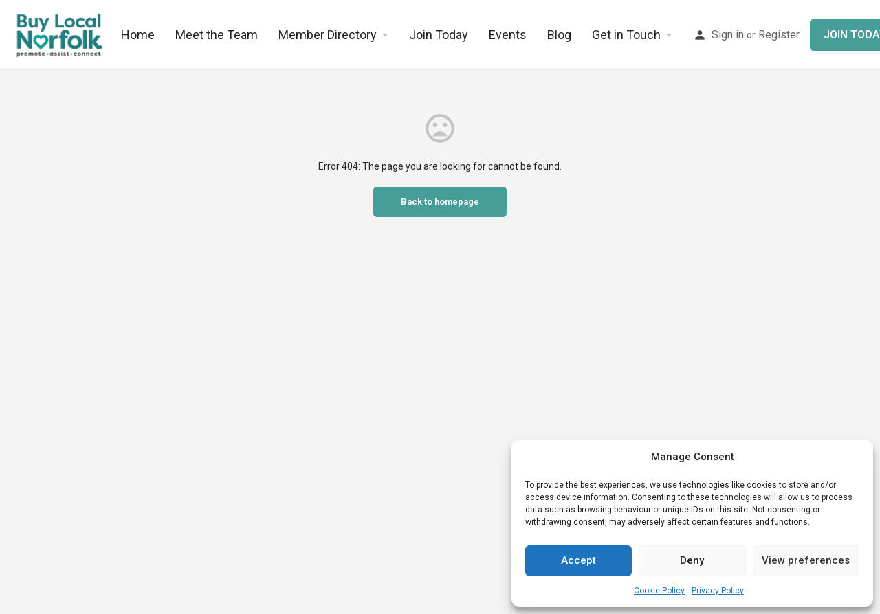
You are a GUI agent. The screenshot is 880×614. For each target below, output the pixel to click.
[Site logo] (60, 34)
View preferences (806, 560)
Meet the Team (216, 34)
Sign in (728, 34)
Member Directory (327, 34)
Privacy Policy (718, 590)
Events (508, 34)
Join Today (438, 34)
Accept (578, 560)
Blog (559, 34)
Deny (692, 560)
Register (779, 34)
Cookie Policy (659, 590)
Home (138, 34)
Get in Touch (626, 34)
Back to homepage (440, 201)
